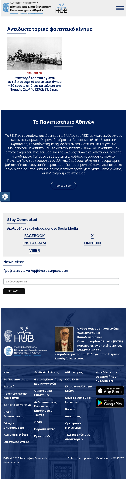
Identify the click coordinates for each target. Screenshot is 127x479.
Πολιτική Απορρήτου (81, 458)
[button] (5, 196)
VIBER (34, 250)
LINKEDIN (92, 243)
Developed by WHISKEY (110, 458)
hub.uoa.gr (104, 381)
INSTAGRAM (34, 243)
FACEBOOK (34, 235)
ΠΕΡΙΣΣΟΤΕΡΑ (63, 185)
